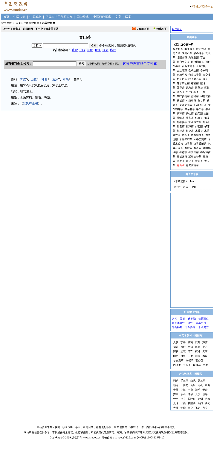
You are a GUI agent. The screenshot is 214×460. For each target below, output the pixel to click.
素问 (174, 318)
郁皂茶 (181, 126)
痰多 (105, 50)
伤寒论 (192, 318)
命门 (200, 403)
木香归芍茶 (185, 139)
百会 (190, 407)
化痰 (98, 50)
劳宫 (175, 398)
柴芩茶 (181, 113)
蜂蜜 (197, 355)
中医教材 (35, 17)
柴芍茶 (199, 113)
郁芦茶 (190, 126)
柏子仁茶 (182, 79)
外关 (183, 398)
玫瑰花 (197, 364)
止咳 (82, 50)
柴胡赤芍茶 (185, 104)
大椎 (175, 407)
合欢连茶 (193, 70)
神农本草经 (178, 322)
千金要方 (190, 327)
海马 (197, 346)
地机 (200, 385)
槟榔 (197, 351)
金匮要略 (204, 318)
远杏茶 (181, 92)
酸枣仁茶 (178, 48)
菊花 (175, 346)
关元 (207, 403)
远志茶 (190, 87)
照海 (205, 394)
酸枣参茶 (190, 48)
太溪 (197, 394)
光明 (200, 398)
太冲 (175, 403)
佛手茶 (181, 160)
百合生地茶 (188, 66)
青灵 (175, 389)
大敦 (207, 398)
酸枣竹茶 (201, 48)
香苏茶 (183, 152)
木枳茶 (186, 135)
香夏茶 (197, 148)
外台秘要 (177, 327)
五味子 (187, 364)
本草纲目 (201, 322)
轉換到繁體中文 (202, 6)
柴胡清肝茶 (200, 104)
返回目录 (28, 28)
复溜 (183, 407)
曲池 (193, 380)
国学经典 (83, 17)
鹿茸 (197, 342)
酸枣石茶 (187, 53)
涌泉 (190, 394)
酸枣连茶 (199, 53)
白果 (183, 355)
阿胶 (175, 351)
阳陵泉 (192, 398)
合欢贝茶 (182, 74)
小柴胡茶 (191, 100)
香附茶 (188, 148)
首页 (6, 17)
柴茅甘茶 (190, 109)
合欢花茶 (182, 70)
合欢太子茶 (194, 74)
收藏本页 (160, 28)
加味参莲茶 (183, 96)
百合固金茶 (197, 61)
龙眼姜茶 (193, 57)
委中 (175, 394)
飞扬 (197, 407)
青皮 (23, 79)
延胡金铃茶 (194, 156)
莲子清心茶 (183, 83)
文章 (118, 17)
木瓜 (205, 355)
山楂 (34, 79)
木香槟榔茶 (197, 135)
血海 (207, 385)
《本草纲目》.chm (183, 181)
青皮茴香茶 (192, 165)
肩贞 (190, 389)
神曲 (44, 79)
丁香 (183, 342)
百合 (183, 346)
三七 (190, 355)
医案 (128, 17)
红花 (183, 351)
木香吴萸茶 (200, 139)
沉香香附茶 (200, 143)
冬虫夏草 (178, 360)
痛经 (113, 50)
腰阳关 (192, 403)
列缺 (175, 380)
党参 (205, 364)
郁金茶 (199, 117)
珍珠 (190, 351)
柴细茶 (181, 117)
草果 (66, 79)
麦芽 (55, 79)
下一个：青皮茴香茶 (46, 28)
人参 (175, 342)
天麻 (205, 351)
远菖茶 (199, 87)
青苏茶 (199, 160)
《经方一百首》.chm (184, 187)
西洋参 (177, 364)
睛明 (197, 389)
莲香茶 (181, 87)
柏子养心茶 (194, 79)
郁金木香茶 (194, 122)
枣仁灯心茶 (192, 92)
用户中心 (177, 29)
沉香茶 (188, 143)
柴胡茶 (181, 100)
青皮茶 (190, 160)
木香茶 (199, 130)
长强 (183, 403)
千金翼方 (203, 327)
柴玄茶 (190, 117)
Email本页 (140, 28)
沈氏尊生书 (30, 103)
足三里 (201, 380)
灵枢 (182, 318)
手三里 (184, 380)
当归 (190, 346)
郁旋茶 (190, 130)
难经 (190, 322)
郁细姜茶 (182, 122)
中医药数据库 (102, 17)
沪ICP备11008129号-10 (150, 437)
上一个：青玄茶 (12, 28)
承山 (183, 394)
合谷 (193, 385)
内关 (205, 407)
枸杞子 (189, 360)
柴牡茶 (190, 113)
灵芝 (205, 346)
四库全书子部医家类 (59, 17)
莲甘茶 (195, 83)
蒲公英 (199, 360)
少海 (183, 389)
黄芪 (190, 342)
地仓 (175, 385)
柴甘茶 (201, 100)
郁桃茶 (181, 130)
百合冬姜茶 (183, 61)
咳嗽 (75, 50)
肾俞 (205, 389)
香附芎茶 (193, 152)
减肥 (90, 50)
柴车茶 (200, 109)
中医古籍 (19, 17)
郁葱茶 (199, 126)
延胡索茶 (182, 156)
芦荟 (205, 342)
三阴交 (184, 385)
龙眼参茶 (182, 57)
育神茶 (195, 96)
